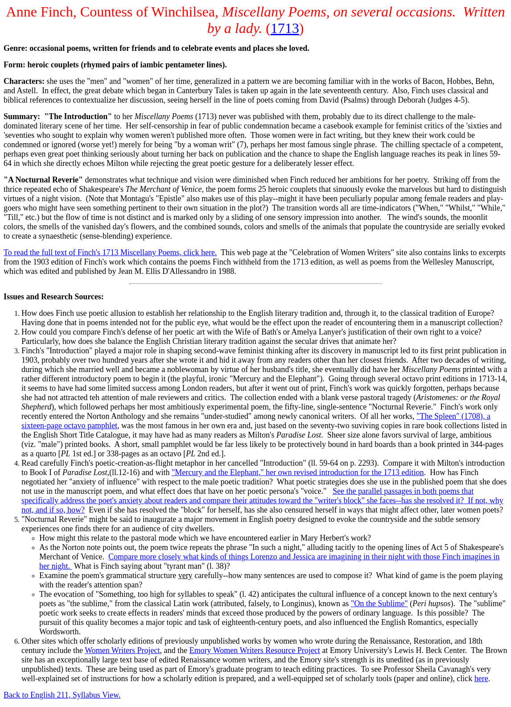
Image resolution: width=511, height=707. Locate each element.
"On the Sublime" (379, 603)
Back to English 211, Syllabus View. (62, 694)
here (481, 678)
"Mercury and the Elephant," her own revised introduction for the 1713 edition (298, 472)
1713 (285, 28)
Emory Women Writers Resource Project (255, 650)
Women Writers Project (122, 650)
